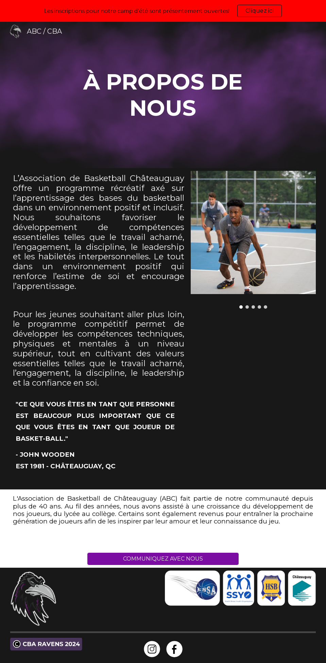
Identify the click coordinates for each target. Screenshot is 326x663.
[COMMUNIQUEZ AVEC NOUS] (163, 558)
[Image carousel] (253, 240)
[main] (163, 95)
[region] (163, 11)
